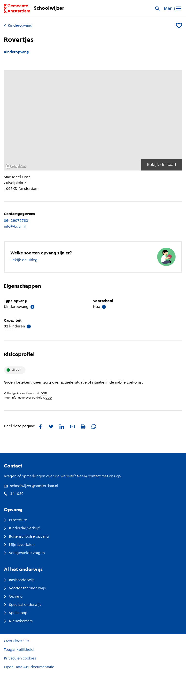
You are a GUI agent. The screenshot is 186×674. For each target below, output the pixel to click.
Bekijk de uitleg (24, 260)
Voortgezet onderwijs (25, 588)
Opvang (13, 597)
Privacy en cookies (20, 658)
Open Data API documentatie (29, 667)
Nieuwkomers (18, 621)
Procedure (15, 520)
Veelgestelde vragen (24, 553)
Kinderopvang (18, 26)
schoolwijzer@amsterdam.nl (31, 486)
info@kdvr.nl (15, 227)
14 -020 (13, 494)
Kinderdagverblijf (21, 528)
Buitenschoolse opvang (26, 537)
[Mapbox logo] (16, 166)
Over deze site (16, 641)
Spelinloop (15, 613)
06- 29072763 (16, 221)
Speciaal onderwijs (22, 605)
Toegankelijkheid (19, 650)
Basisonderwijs (19, 580)
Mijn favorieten (19, 545)
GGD (44, 393)
